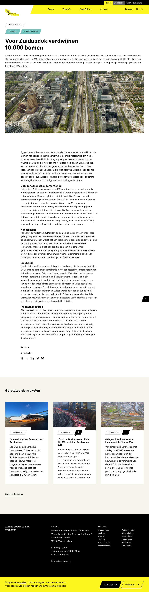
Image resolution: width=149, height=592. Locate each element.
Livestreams (127, 539)
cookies (22, 582)
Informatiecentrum (134, 3)
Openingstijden (59, 547)
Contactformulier (60, 554)
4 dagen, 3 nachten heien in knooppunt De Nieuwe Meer (119, 441)
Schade (101, 536)
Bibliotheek (127, 542)
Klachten (101, 533)
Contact (104, 9)
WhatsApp (37, 358)
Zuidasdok (118, 3)
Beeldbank (126, 545)
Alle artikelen (127, 533)
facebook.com (27, 358)
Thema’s (67, 9)
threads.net (22, 358)
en (141, 9)
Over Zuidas (85, 9)
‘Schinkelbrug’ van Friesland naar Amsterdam (26, 441)
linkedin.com (32, 358)
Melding (101, 539)
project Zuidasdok (34, 189)
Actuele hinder (128, 530)
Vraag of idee (103, 530)
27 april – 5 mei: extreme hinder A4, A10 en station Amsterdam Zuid (73, 442)
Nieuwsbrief (127, 536)
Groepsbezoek (104, 542)
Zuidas (108, 3)
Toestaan (108, 584)
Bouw (51, 9)
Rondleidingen (104, 545)
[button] (127, 9)
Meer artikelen (12, 494)
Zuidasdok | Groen (31, 31)
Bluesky (42, 358)
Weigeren (130, 584)
